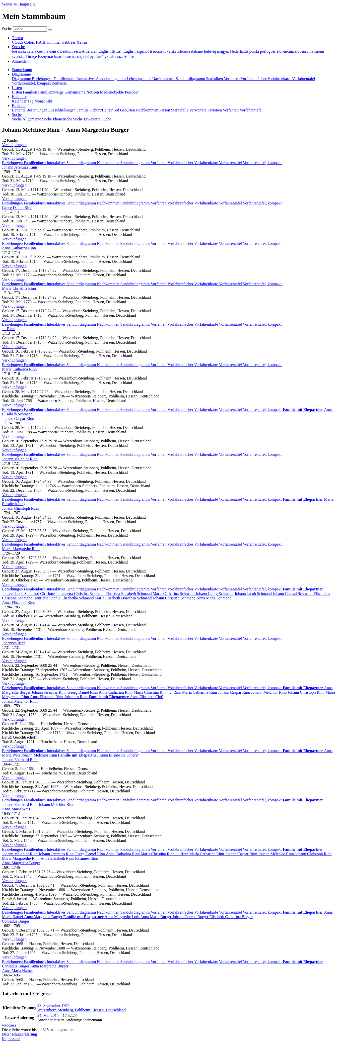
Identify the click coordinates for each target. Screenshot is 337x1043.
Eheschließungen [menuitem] (62, 110)
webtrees (9, 1025)
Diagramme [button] (21, 74)
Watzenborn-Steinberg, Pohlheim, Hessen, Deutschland (81, 1010)
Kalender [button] (19, 97)
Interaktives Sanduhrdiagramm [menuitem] (101, 79)
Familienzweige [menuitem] (51, 92)
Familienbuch (35, 163)
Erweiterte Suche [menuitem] (97, 119)
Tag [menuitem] (30, 101)
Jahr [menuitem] (49, 101)
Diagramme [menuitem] (22, 79)
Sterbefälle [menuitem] (180, 110)
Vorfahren (159, 163)
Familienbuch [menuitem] (65, 79)
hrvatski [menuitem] (170, 51)
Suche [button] (17, 114)
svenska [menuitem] (18, 56)
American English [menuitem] (97, 51)
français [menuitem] (156, 51)
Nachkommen (108, 163)
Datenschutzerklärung (19, 1034)
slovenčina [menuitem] (286, 51)
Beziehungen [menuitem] (43, 79)
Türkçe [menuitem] (31, 56)
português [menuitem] (268, 51)
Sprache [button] (18, 47)
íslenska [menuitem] (184, 51)
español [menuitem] (143, 51)
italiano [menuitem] (197, 51)
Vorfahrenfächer (180, 163)
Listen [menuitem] (17, 92)
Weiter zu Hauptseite (18, 4)
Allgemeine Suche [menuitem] (37, 119)
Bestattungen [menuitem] (37, 110)
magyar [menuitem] (223, 51)
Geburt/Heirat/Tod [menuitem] (105, 110)
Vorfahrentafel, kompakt (262, 163)
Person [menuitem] (165, 110)
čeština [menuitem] (43, 51)
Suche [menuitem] (17, 119)
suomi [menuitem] (319, 51)
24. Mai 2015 (48, 1015)
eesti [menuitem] (77, 51)
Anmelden (20, 61)
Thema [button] (17, 38)
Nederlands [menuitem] (239, 51)
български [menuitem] (63, 56)
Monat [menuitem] (40, 101)
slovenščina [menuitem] (304, 51)
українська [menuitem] (114, 56)
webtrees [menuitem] (69, 42)
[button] (14, 145)
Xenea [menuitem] (82, 42)
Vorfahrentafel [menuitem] (303, 79)
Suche (7, 29)
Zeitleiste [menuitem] (59, 83)
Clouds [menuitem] (18, 42)
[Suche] (50, 30)
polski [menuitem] (254, 51)
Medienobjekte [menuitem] (112, 92)
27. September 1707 (53, 1005)
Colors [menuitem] (30, 42)
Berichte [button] (18, 105)
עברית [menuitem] (129, 56)
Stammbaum (22, 70)
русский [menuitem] (97, 56)
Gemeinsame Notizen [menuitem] (82, 92)
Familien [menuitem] (30, 92)
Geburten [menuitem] (128, 110)
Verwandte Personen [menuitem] (206, 110)
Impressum (11, 1039)
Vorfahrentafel (231, 163)
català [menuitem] (32, 51)
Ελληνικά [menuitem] (46, 56)
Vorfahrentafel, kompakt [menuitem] (32, 83)
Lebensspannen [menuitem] (139, 79)
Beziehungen (13, 163)
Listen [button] (17, 88)
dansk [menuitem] (54, 51)
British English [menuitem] (124, 51)
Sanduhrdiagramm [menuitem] (191, 79)
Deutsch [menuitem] (66, 51)
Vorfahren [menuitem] (232, 79)
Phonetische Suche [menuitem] (68, 119)
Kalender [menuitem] (19, 101)
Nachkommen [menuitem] (164, 79)
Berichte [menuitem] (19, 110)
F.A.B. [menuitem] (41, 42)
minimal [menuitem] (54, 42)
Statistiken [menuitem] (215, 79)
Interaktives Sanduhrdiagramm (72, 163)
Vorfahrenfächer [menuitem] (254, 79)
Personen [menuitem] (132, 92)
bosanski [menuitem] (19, 51)
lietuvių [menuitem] (210, 51)
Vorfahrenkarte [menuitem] (279, 79)
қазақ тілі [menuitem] (81, 56)
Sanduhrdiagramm (135, 163)
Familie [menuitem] (83, 110)
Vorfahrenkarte (206, 163)
